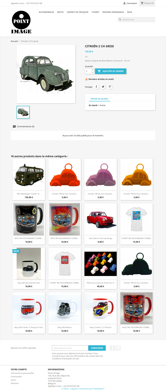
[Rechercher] (136, 19)
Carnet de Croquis (77, 12)
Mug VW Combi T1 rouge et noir (28, 327)
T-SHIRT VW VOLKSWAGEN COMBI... (136, 238)
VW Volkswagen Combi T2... (29, 193)
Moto (60, 12)
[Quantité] (88, 71)
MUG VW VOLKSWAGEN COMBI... (29, 238)
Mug (129, 12)
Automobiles (46, 12)
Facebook (112, 348)
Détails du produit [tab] (99, 98)
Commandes (16, 376)
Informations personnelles (22, 373)
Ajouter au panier (111, 71)
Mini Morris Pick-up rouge (100, 238)
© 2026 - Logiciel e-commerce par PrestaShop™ (83, 388)
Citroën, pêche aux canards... (65, 193)
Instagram (118, 348)
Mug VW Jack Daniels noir (29, 283)
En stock (93, 105)
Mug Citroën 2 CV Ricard (100, 327)
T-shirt (95, 12)
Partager (96, 86)
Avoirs (13, 380)
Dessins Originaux (113, 12)
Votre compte (19, 369)
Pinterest (109, 86)
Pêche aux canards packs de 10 (100, 283)
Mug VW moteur (65, 327)
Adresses (15, 383)
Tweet (103, 86)
